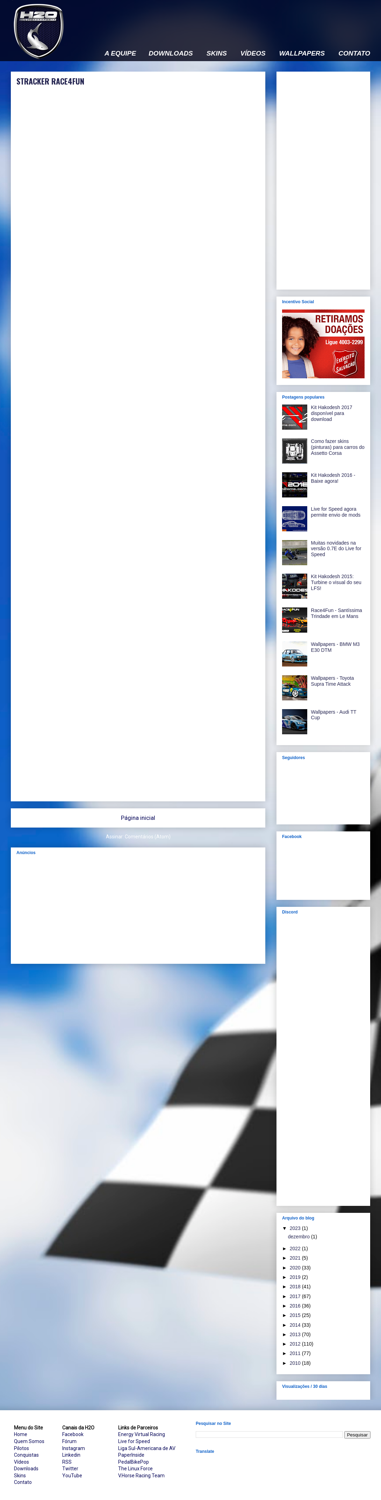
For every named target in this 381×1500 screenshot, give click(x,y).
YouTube (72, 1475)
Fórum (69, 1441)
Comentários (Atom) (148, 836)
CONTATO (354, 53)
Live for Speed (134, 1441)
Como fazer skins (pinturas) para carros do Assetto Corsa (338, 447)
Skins (20, 1475)
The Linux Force (135, 1468)
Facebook (73, 1434)
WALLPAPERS (302, 53)
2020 (296, 1267)
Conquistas (26, 1455)
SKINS (217, 53)
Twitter (70, 1468)
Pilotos (21, 1448)
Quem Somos (29, 1441)
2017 (296, 1296)
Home (20, 1434)
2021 (296, 1258)
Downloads (26, 1468)
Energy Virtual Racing (141, 1434)
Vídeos (21, 1462)
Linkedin (71, 1455)
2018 (296, 1286)
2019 (296, 1277)
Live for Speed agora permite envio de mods (336, 512)
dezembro (299, 1236)
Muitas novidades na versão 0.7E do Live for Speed (336, 549)
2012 (296, 1344)
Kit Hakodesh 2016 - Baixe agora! (333, 478)
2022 (296, 1248)
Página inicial (138, 817)
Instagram (73, 1448)
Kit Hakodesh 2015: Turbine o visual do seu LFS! (336, 582)
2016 (296, 1306)
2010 (296, 1363)
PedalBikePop (133, 1462)
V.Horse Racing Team (141, 1475)
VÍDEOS (253, 53)
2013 (296, 1334)
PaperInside (131, 1455)
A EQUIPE (120, 53)
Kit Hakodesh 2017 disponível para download (331, 413)
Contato (23, 1482)
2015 (296, 1315)
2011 (296, 1353)
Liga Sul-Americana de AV (146, 1448)
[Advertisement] (178, 86)
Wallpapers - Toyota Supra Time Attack (332, 681)
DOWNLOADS (171, 53)
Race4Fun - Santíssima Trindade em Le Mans (336, 613)
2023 (296, 1228)
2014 (296, 1325)
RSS (67, 1462)
